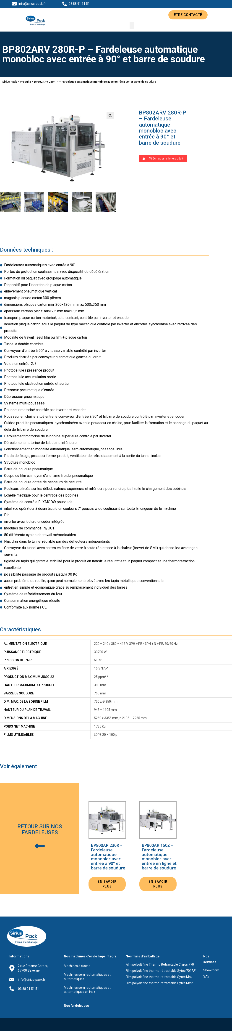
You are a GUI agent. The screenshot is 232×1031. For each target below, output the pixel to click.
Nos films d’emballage (142, 956)
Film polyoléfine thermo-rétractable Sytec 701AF (161, 971)
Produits (25, 81)
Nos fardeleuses (76, 1005)
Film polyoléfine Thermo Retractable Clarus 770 (160, 964)
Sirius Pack (9, 81)
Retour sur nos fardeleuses (39, 829)
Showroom (211, 970)
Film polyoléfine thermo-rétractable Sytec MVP (159, 983)
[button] (188, 14)
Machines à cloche (77, 966)
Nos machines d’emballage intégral (90, 956)
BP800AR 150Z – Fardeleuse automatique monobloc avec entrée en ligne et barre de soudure (159, 856)
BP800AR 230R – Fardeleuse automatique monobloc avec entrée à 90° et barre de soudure (108, 856)
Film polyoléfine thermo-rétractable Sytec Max (159, 977)
